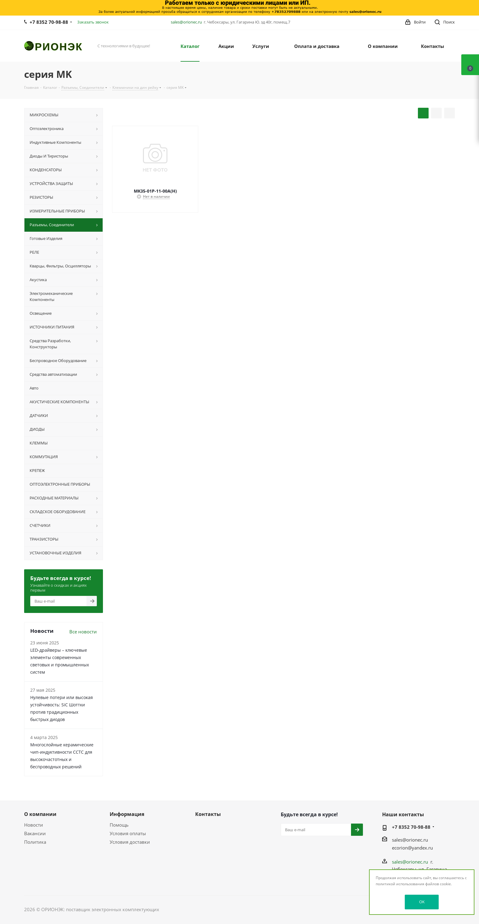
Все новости (83, 632)
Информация (127, 814)
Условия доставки (130, 842)
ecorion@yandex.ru (412, 848)
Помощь (119, 825)
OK (422, 901)
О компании (40, 814)
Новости (33, 825)
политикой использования (400, 883)
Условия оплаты (128, 833)
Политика (35, 842)
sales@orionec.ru (186, 22)
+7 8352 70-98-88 (49, 22)
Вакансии (35, 833)
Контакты (208, 814)
